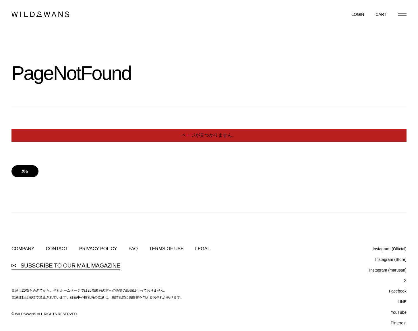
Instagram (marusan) (388, 270)
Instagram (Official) (390, 249)
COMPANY (22, 249)
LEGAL (202, 249)
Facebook (398, 291)
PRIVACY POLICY (98, 249)
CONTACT (57, 249)
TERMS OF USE (166, 249)
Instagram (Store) (391, 259)
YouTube (399, 312)
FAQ (133, 249)
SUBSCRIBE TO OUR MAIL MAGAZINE (65, 266)
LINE (402, 301)
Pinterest (399, 323)
